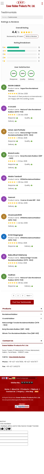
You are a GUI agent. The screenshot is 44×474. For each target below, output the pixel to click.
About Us (15, 389)
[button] (17, 357)
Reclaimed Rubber (10, 314)
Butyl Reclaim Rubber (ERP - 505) (15, 329)
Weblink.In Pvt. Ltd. (27, 400)
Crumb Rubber (8, 318)
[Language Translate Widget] (26, 378)
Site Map (29, 391)
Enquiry (20, 391)
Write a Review (31, 36)
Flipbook (34, 389)
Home (4, 17)
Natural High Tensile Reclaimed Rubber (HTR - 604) (20, 324)
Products (7, 308)
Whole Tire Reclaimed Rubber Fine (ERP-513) (20, 333)
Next (29, 296)
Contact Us (10, 391)
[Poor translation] (7, 429)
